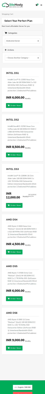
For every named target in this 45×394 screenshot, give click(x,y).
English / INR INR (23, 387)
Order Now (14, 105)
